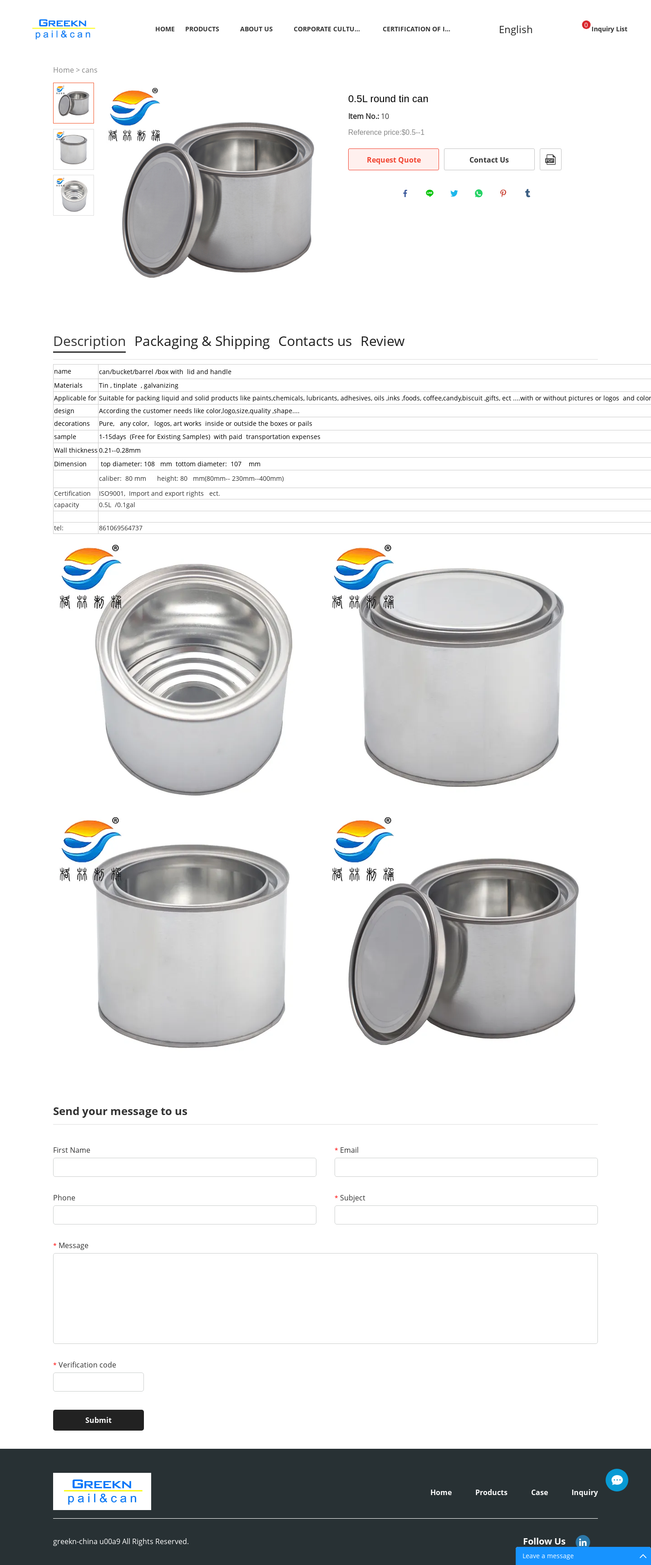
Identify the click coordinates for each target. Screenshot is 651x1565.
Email (347, 1150)
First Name (71, 1150)
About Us (256, 29)
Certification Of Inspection (417, 29)
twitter (456, 195)
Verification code (84, 1365)
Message (71, 1245)
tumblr (530, 195)
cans (90, 70)
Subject (350, 1198)
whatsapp (481, 195)
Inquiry (585, 1492)
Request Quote (394, 160)
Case (539, 1492)
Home (165, 29)
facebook (407, 195)
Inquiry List (604, 26)
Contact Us (489, 160)
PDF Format (551, 159)
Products (202, 29)
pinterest (505, 195)
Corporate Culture (328, 29)
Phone (64, 1198)
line (432, 195)
